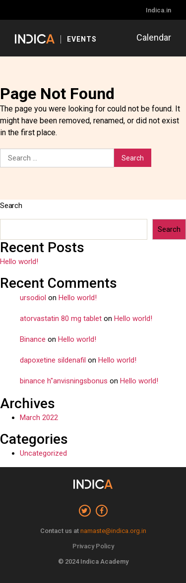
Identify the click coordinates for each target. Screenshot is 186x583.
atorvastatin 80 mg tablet (61, 318)
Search (11, 205)
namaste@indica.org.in (113, 530)
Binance (33, 339)
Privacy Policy (93, 546)
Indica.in (158, 10)
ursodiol (33, 297)
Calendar (153, 37)
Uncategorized (43, 453)
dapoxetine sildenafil (53, 360)
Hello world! (19, 261)
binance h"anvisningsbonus (64, 380)
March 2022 (39, 417)
